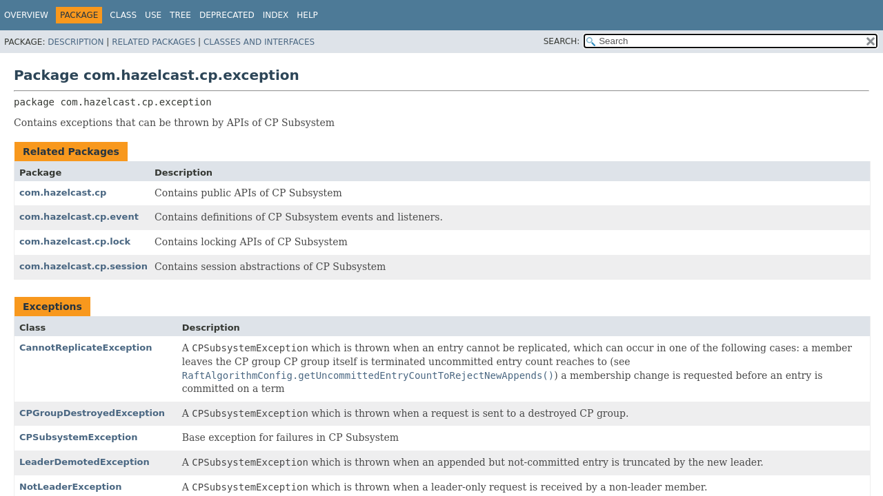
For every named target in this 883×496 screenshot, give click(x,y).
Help (307, 15)
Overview (26, 15)
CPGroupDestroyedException (92, 413)
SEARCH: (562, 41)
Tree (180, 15)
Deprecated (227, 15)
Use (153, 15)
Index (276, 15)
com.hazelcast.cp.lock (74, 241)
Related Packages (153, 42)
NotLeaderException (70, 487)
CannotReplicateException (85, 347)
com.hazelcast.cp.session (83, 266)
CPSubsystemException (78, 437)
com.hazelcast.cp (62, 192)
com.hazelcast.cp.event (79, 216)
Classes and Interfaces (259, 42)
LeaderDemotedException (84, 462)
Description (75, 42)
